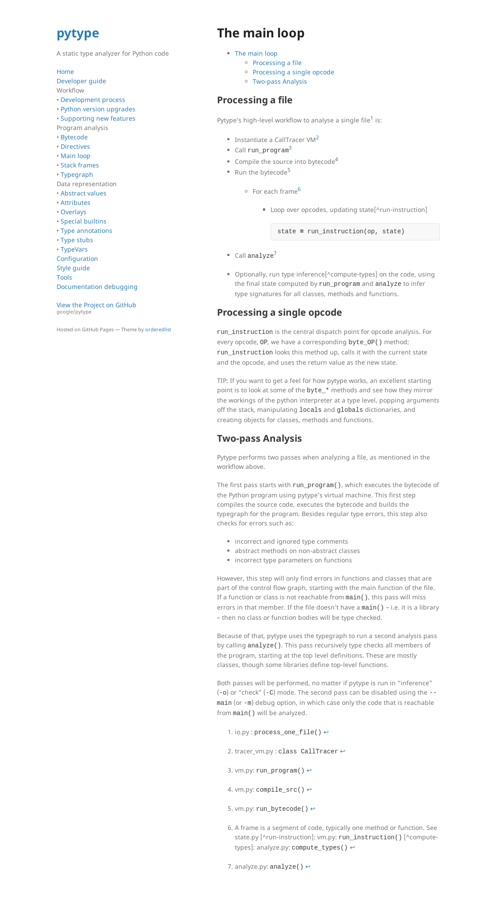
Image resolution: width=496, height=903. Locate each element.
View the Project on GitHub (117, 308)
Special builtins (84, 221)
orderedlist (158, 329)
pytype (78, 32)
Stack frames (80, 165)
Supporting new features (98, 118)
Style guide (73, 268)
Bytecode (74, 137)
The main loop (256, 53)
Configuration (77, 258)
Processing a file (277, 62)
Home (65, 71)
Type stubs (77, 240)
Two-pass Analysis (280, 81)
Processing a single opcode (293, 72)
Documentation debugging (97, 286)
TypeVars (74, 249)
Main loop (75, 155)
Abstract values (84, 193)
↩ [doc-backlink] (326, 732)
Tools (64, 277)
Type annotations (86, 230)
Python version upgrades (98, 109)
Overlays (73, 211)
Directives (75, 146)
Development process (93, 99)
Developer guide (81, 81)
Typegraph (77, 174)
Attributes (75, 202)
